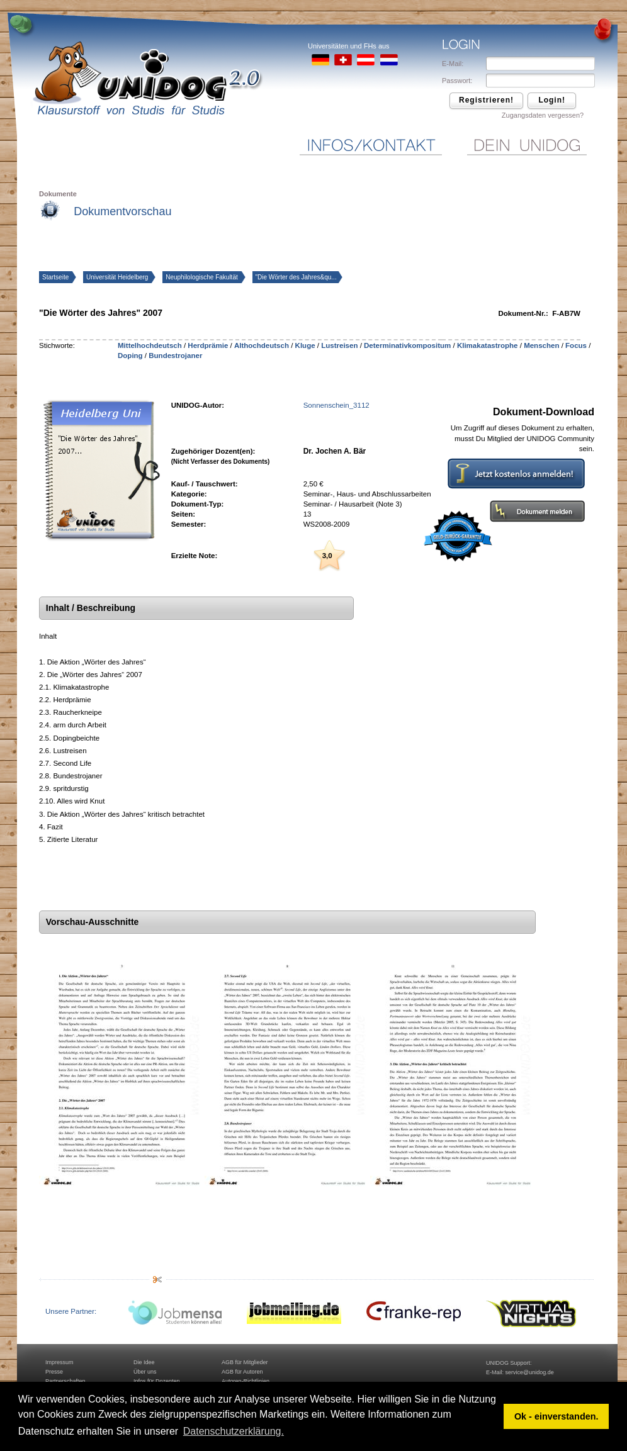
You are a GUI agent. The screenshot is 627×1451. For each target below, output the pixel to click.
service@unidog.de (530, 1372)
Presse (54, 1372)
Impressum (59, 1362)
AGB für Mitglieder (245, 1362)
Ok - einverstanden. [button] (556, 1416)
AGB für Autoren (242, 1372)
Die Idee (144, 1362)
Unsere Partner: (70, 1311)
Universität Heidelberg (118, 277)
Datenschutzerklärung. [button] (233, 1431)
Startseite (56, 277)
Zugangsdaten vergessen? (543, 115)
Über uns (145, 1372)
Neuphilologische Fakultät (202, 277)
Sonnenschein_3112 (336, 405)
